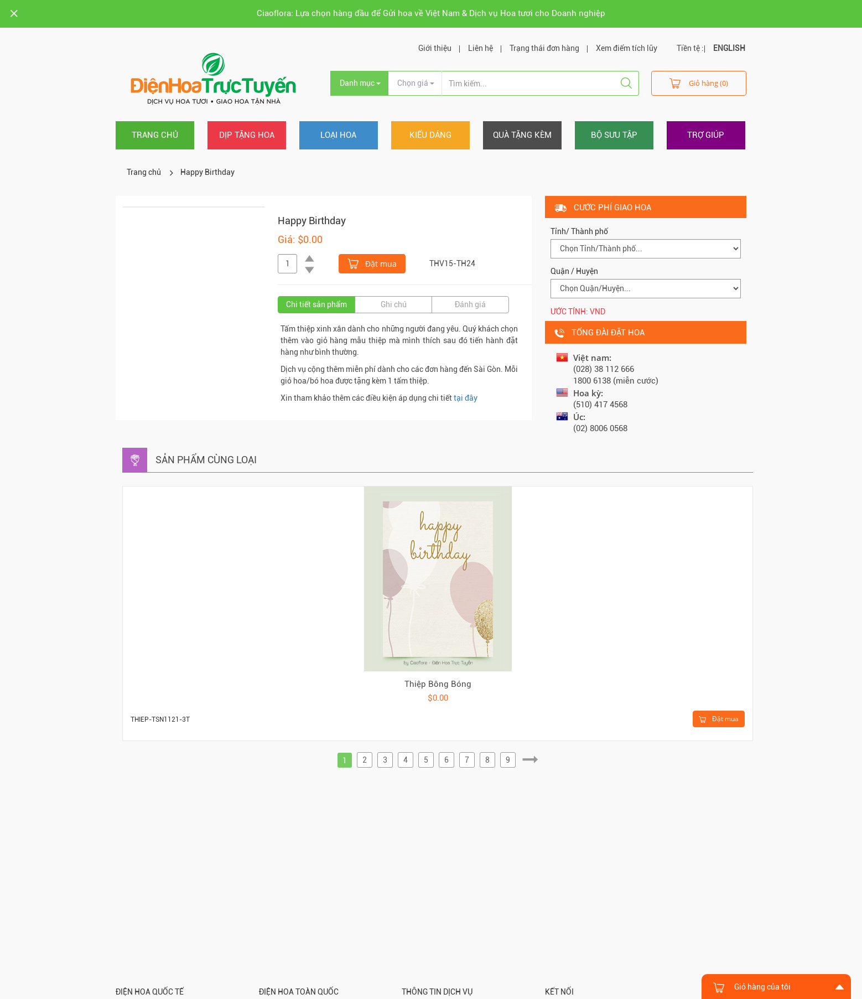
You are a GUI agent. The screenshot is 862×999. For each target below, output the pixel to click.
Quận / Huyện (574, 271)
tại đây (465, 398)
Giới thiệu (434, 48)
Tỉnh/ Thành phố (579, 231)
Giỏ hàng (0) (698, 83)
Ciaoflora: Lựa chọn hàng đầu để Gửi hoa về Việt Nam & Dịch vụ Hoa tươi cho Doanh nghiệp (431, 13)
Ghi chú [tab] (394, 304)
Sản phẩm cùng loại (206, 459)
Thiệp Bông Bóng (437, 684)
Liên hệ (480, 48)
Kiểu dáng (430, 135)
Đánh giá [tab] (470, 304)
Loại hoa (338, 135)
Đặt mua (372, 263)
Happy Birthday (207, 172)
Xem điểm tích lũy (626, 48)
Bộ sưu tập (614, 135)
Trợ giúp (705, 135)
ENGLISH (729, 48)
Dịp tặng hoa (246, 135)
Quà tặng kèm (522, 135)
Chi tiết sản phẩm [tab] (316, 304)
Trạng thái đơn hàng (544, 48)
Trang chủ (155, 135)
